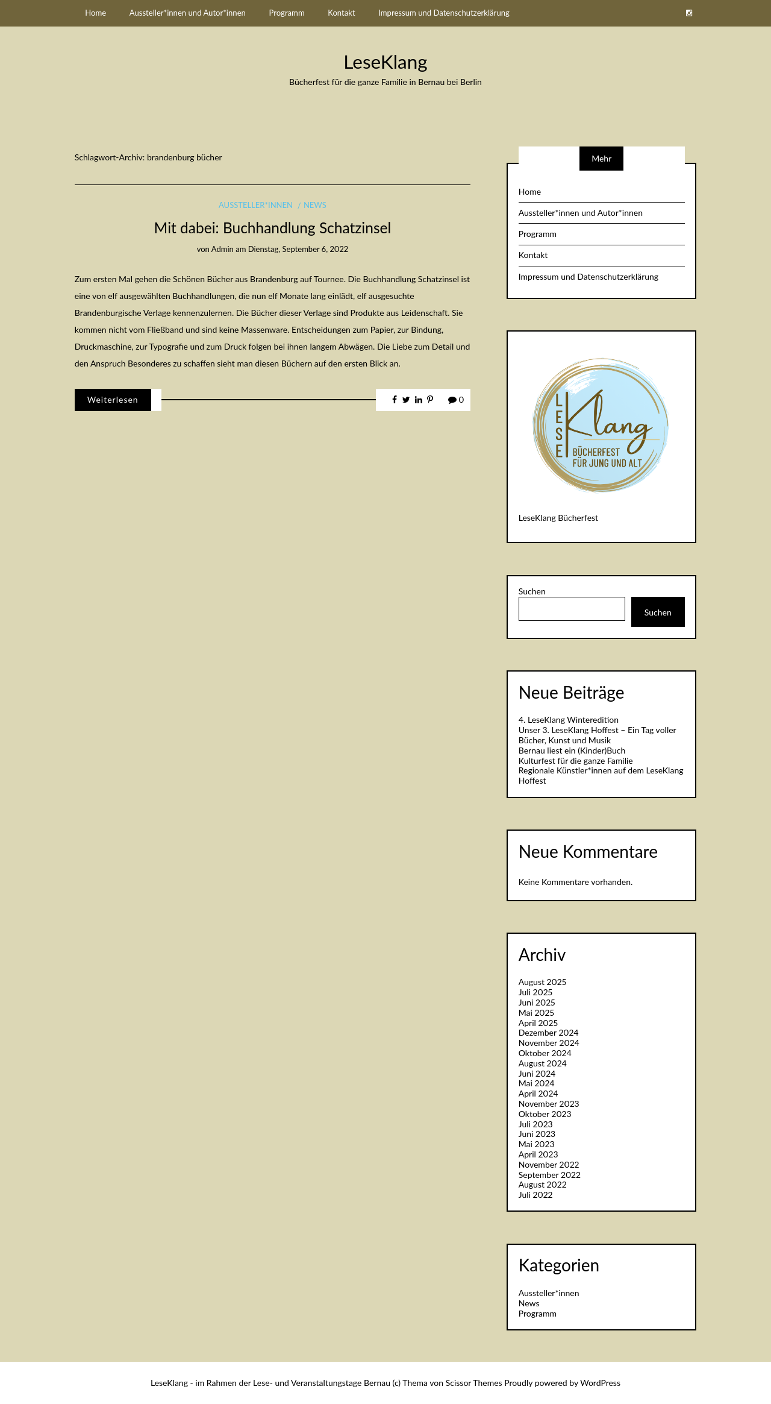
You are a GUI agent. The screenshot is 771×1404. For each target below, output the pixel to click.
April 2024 (538, 1093)
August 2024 (543, 1063)
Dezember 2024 (549, 1032)
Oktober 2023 (545, 1114)
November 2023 (549, 1103)
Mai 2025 (536, 1012)
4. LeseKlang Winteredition (569, 719)
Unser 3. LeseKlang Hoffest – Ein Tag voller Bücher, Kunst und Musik (597, 735)
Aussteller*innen (256, 205)
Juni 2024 (537, 1073)
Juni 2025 (537, 1002)
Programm (286, 12)
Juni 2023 (537, 1134)
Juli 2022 (536, 1194)
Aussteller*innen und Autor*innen (188, 12)
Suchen (532, 591)
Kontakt (341, 12)
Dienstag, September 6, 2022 (298, 249)
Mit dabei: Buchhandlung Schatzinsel (273, 227)
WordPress (600, 1382)
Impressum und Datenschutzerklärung (444, 12)
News (315, 205)
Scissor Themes (474, 1382)
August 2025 (543, 982)
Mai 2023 (537, 1144)
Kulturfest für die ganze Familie (576, 760)
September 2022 (550, 1174)
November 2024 (549, 1042)
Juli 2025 (535, 992)
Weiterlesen (113, 399)
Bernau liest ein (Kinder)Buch (572, 750)
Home (95, 12)
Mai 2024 (537, 1083)
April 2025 (538, 1023)
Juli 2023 (536, 1124)
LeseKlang (385, 61)
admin (222, 249)
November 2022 (549, 1164)
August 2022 (543, 1184)
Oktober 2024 (545, 1053)
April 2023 (538, 1154)
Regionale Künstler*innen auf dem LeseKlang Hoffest (601, 775)
